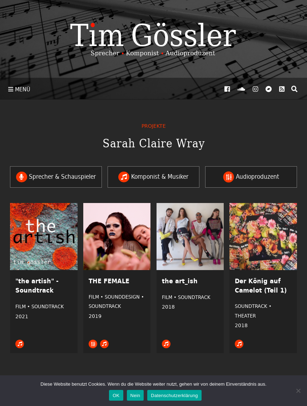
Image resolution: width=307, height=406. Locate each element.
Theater (245, 316)
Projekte (154, 125)
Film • (23, 306)
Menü (19, 89)
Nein (135, 395)
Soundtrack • (253, 306)
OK (116, 395)
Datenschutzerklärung (174, 395)
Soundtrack (47, 306)
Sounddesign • (124, 297)
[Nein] (298, 390)
